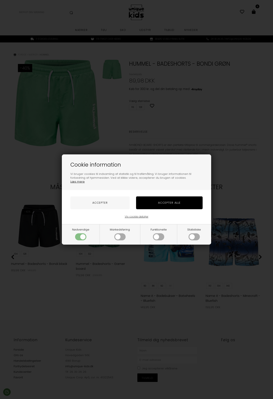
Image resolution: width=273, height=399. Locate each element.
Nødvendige (80, 234)
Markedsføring (120, 234)
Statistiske (194, 234)
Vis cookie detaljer (136, 217)
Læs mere (77, 182)
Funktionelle (159, 234)
